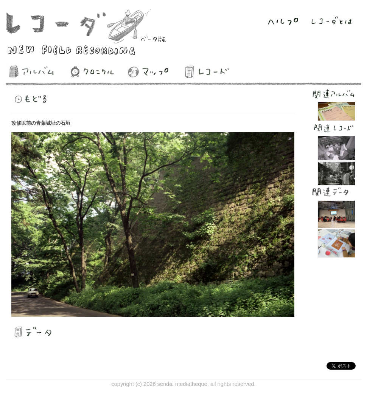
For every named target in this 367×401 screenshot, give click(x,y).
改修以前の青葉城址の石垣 (40, 123)
